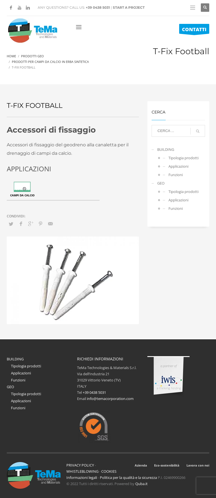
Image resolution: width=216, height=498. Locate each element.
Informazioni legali (81, 477)
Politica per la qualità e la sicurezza (129, 477)
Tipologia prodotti (183, 157)
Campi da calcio (22, 195)
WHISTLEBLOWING (82, 471)
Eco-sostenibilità (166, 465)
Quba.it (141, 483)
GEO (161, 183)
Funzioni (175, 174)
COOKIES (108, 471)
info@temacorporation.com (110, 398)
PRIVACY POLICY (80, 465)
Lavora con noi (197, 465)
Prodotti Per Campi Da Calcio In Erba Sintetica (50, 62)
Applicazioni (178, 166)
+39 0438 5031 (98, 7)
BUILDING (165, 149)
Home (11, 56)
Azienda (141, 465)
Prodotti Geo (32, 56)
